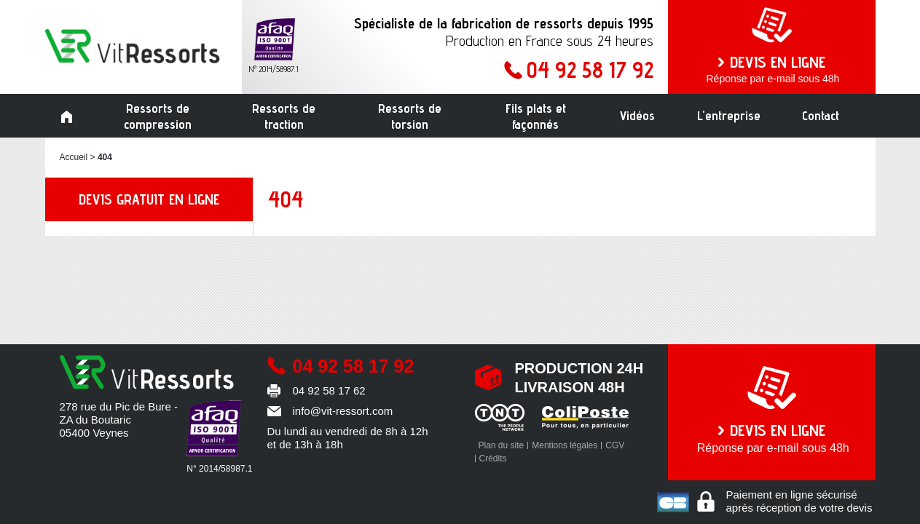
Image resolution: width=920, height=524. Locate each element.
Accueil (67, 117)
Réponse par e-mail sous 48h (772, 68)
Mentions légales (564, 445)
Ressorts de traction (283, 116)
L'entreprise (728, 115)
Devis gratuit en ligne (149, 199)
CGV (614, 445)
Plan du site (501, 445)
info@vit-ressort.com (343, 411)
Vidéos (637, 115)
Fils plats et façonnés (536, 116)
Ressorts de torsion (409, 116)
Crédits (493, 458)
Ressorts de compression (158, 116)
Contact (820, 115)
